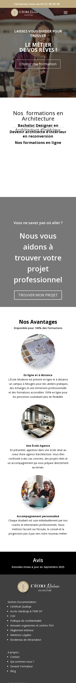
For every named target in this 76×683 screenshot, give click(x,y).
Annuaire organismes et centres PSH (32, 625)
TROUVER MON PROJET (38, 295)
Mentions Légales (20, 635)
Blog (13, 671)
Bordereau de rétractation (25, 639)
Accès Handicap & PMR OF (26, 611)
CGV (12, 616)
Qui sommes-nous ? (22, 661)
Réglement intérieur (22, 630)
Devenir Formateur (21, 666)
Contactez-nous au (37, 4)
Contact (15, 657)
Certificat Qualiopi (20, 606)
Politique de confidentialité (26, 620)
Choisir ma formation (38, 63)
